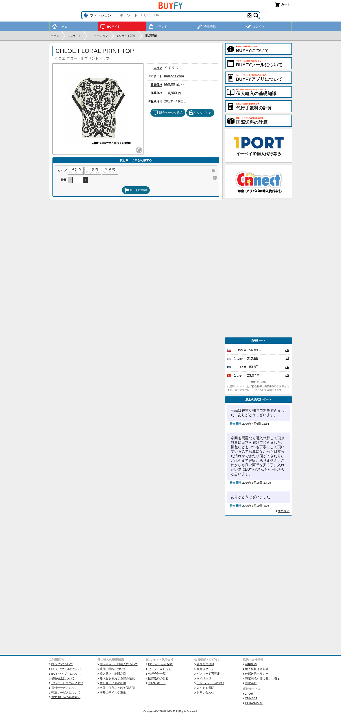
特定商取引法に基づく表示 (262, 678)
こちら (260, 390)
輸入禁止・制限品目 (113, 673)
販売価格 (156, 84)
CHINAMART (254, 703)
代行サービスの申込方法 (67, 683)
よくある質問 (205, 687)
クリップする (200, 112)
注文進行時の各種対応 (65, 697)
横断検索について (63, 678)
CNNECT (251, 698)
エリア (158, 68)
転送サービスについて (65, 692)
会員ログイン (205, 669)
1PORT (250, 693)
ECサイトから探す (160, 664)
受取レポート (157, 683)
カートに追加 (135, 190)
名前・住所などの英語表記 (117, 687)
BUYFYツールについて (66, 669)
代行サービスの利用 (113, 683)
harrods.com (174, 76)
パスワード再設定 (208, 673)
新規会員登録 (205, 664)
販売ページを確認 (167, 112)
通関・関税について (113, 669)
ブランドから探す (160, 669)
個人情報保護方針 (256, 669)
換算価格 (156, 93)
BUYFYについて (62, 664)
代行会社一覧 (157, 673)
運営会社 (251, 683)
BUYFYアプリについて (66, 673)
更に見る (284, 511)
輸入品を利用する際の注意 (117, 678)
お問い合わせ (205, 692)
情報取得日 (155, 101)
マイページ (204, 678)
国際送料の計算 (158, 678)
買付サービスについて (65, 687)
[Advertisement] (258, 268)
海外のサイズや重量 (113, 692)
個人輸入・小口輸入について (119, 664)
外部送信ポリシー (256, 673)
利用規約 (251, 664)
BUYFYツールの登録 (210, 683)
